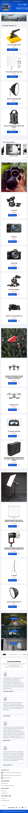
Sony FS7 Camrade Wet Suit (14, 316)
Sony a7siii (14, 263)
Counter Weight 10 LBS (14, 45)
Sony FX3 (14, 237)
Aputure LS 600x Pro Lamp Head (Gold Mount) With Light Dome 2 (14, 548)
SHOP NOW (14, 618)
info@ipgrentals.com (17, 1)
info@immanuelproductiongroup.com (12, 775)
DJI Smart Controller (14, 431)
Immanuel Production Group (7, 785)
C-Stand (14, 575)
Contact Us (3, 798)
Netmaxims (23, 811)
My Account (3, 790)
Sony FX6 (14, 210)
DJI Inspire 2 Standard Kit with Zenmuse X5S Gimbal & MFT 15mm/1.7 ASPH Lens (14, 377)
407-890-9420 (6, 1)
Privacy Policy (4, 783)
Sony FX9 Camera (14, 289)
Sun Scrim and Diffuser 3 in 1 (14, 72)
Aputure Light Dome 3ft (14, 602)
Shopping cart (4, 793)
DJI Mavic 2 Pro (14, 405)
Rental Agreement (5, 800)
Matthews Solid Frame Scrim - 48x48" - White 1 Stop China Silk (14, 520)
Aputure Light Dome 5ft (14, 99)
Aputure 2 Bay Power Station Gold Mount (14, 126)
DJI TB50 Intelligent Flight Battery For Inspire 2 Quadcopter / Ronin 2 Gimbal (14, 459)
